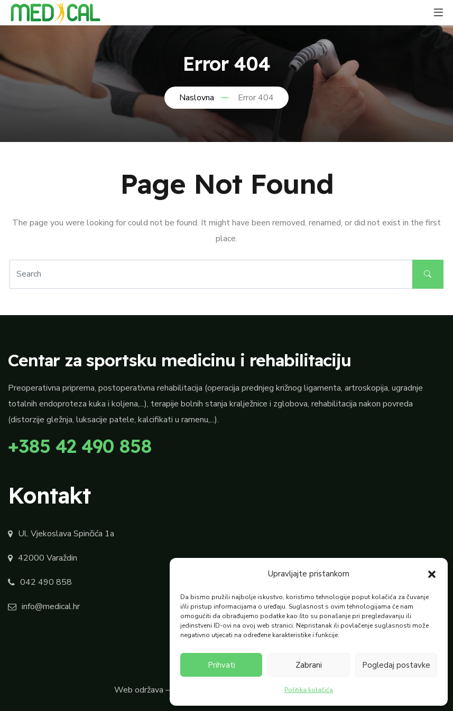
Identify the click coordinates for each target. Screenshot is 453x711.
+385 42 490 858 (80, 446)
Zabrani (308, 665)
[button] (432, 573)
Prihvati (221, 665)
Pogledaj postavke (396, 665)
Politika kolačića (308, 690)
